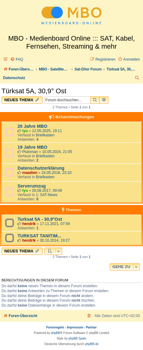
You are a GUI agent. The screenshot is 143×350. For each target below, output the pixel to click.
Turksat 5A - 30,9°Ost (40, 219)
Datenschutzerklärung (41, 168)
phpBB (55, 333)
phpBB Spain (77, 338)
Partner (91, 327)
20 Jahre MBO (32, 126)
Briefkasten (45, 135)
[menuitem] (16, 59)
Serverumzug (32, 185)
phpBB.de (92, 344)
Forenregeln (55, 327)
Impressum (75, 327)
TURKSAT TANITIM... (39, 235)
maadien (29, 173)
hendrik (29, 224)
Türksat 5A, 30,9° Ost (34, 91)
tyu (25, 131)
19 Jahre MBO (32, 147)
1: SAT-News (47, 195)
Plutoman (30, 152)
